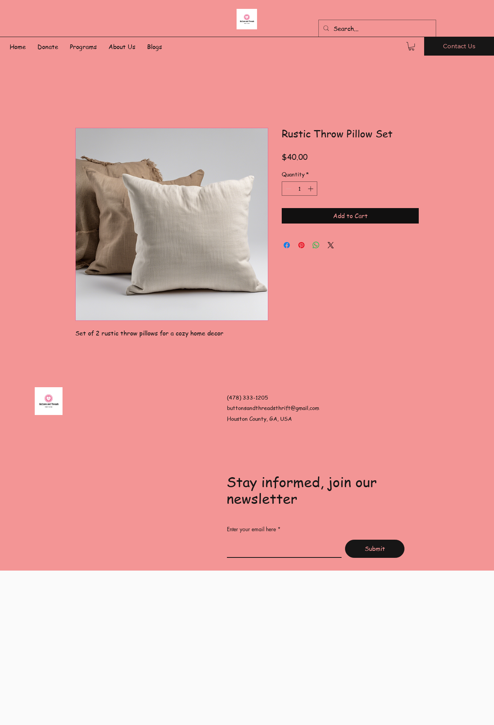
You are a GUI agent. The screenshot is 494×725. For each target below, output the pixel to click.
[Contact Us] (459, 46)
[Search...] (376, 28)
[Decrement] (288, 188)
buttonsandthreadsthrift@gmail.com (273, 408)
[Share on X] (330, 245)
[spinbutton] (299, 188)
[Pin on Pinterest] (301, 245)
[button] (411, 46)
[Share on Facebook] (286, 245)
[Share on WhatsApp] (316, 245)
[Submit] (374, 549)
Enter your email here (251, 529)
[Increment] (311, 188)
